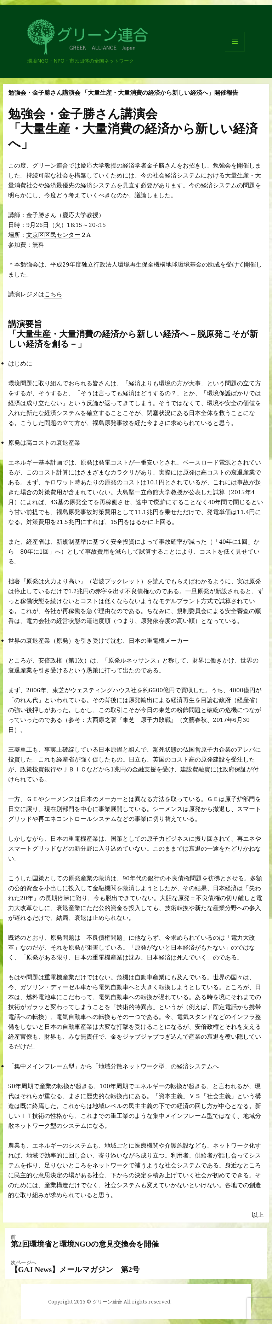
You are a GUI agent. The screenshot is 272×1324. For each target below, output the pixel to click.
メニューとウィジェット (234, 51)
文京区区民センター (53, 235)
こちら (53, 294)
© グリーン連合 (104, 1301)
